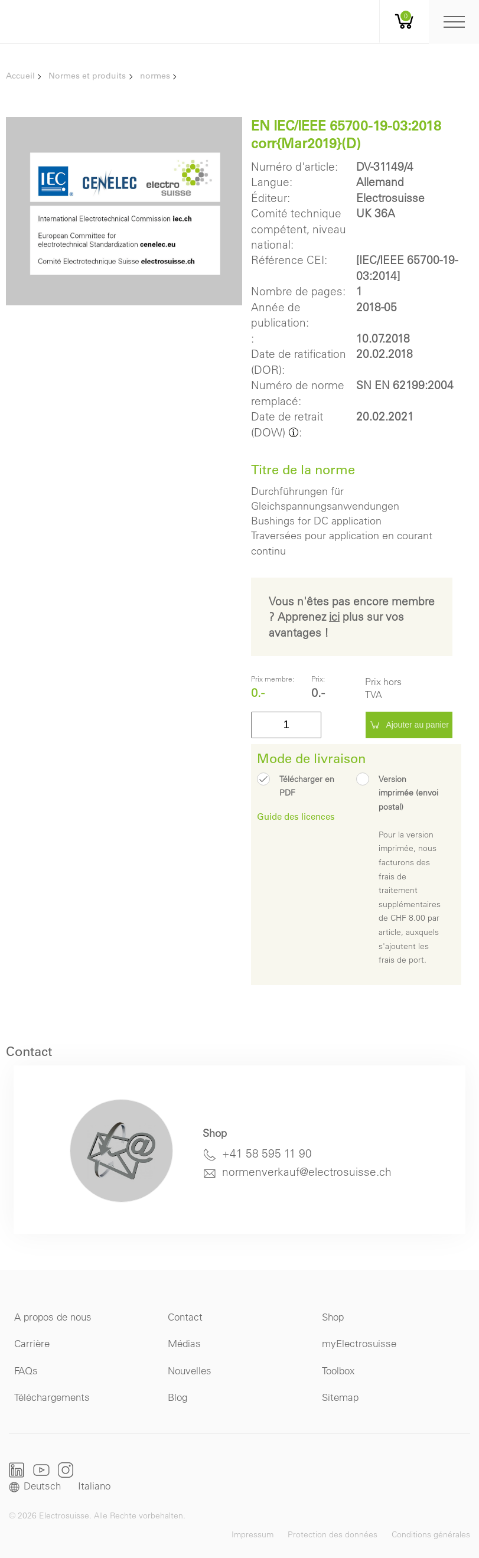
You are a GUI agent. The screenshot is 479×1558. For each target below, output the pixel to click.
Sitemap (340, 1397)
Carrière (32, 1343)
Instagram (65, 1470)
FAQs (26, 1370)
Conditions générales (431, 1534)
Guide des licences (296, 816)
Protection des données (332, 1534)
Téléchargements (52, 1397)
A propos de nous (53, 1317)
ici (334, 616)
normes (155, 75)
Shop (333, 1317)
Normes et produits (87, 75)
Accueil (20, 75)
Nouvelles (189, 1370)
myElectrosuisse (359, 1343)
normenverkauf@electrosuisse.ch (307, 1172)
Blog (177, 1397)
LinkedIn (17, 1470)
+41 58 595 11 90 (267, 1153)
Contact (185, 1317)
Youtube (41, 1470)
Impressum (252, 1534)
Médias (184, 1343)
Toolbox (338, 1370)
